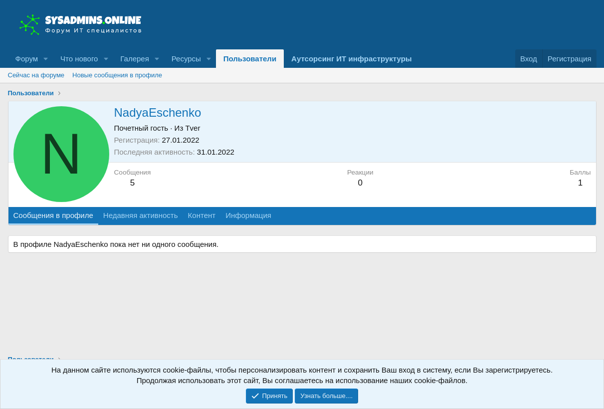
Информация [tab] (248, 215)
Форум (26, 58)
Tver (192, 128)
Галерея (134, 58)
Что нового (79, 58)
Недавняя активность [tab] (140, 215)
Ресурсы (186, 58)
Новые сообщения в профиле (117, 75)
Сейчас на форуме (36, 75)
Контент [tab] (202, 215)
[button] (46, 58)
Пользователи (249, 58)
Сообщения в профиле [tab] (53, 215)
